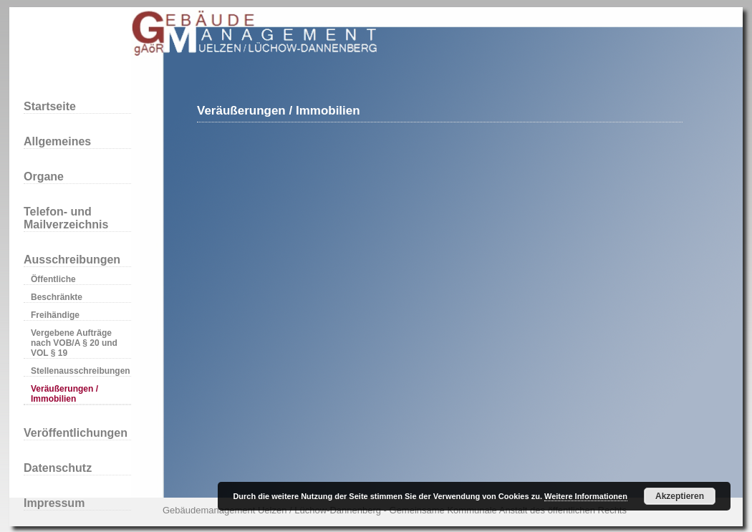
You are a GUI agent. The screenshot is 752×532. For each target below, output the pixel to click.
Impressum (54, 503)
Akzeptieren (679, 496)
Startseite (50, 106)
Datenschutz (58, 468)
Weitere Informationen (585, 496)
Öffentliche (53, 279)
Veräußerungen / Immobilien (64, 394)
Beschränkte (56, 297)
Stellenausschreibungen (80, 371)
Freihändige (55, 315)
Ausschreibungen (72, 259)
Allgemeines (57, 141)
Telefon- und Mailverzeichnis (66, 218)
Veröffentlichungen (75, 433)
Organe (44, 176)
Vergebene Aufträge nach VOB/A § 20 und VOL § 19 (74, 343)
